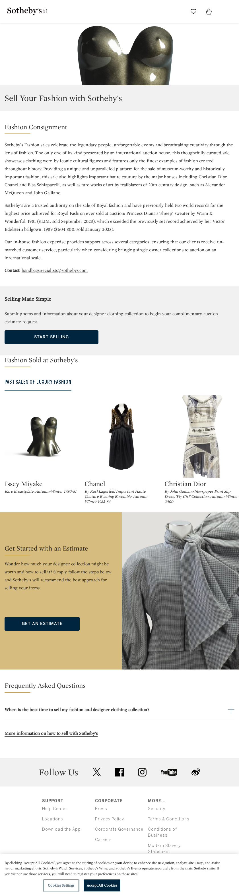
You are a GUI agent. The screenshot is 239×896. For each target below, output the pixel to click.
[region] (119, 875)
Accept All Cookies (102, 885)
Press (101, 808)
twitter (96, 772)
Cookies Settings (61, 885)
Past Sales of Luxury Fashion (38, 382)
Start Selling (51, 337)
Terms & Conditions (168, 819)
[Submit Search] (178, 11)
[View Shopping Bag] (208, 11)
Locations (52, 819)
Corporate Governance (119, 829)
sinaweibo (195, 772)
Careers (103, 839)
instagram (142, 772)
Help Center (54, 808)
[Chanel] (122, 436)
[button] (119, 128)
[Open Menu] (224, 11)
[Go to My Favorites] (193, 11)
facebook (119, 772)
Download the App (61, 829)
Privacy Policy (109, 819)
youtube (169, 772)
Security (156, 808)
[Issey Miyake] (42, 436)
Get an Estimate (42, 623)
